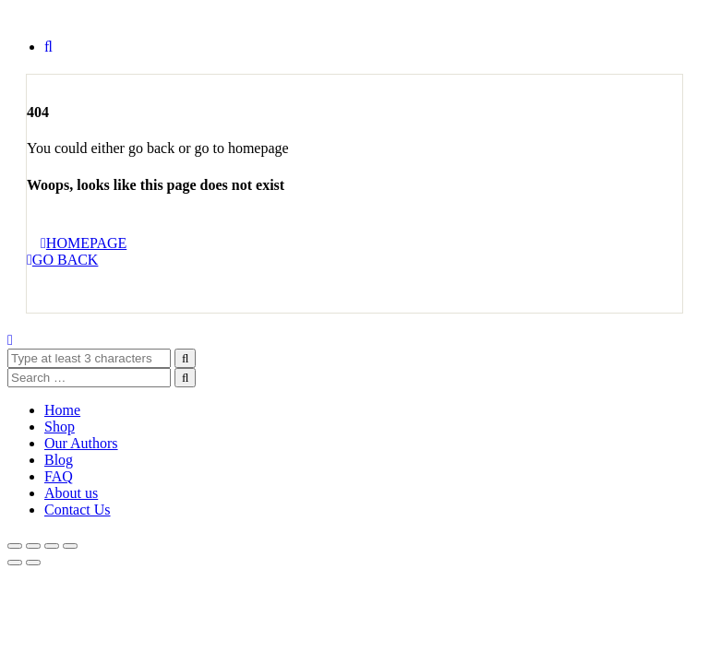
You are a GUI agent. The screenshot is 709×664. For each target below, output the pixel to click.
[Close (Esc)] (70, 546)
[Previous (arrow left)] (14, 562)
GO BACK (62, 259)
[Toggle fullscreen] (33, 546)
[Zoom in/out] (14, 546)
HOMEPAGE (83, 243)
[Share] (51, 546)
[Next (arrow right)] (33, 562)
